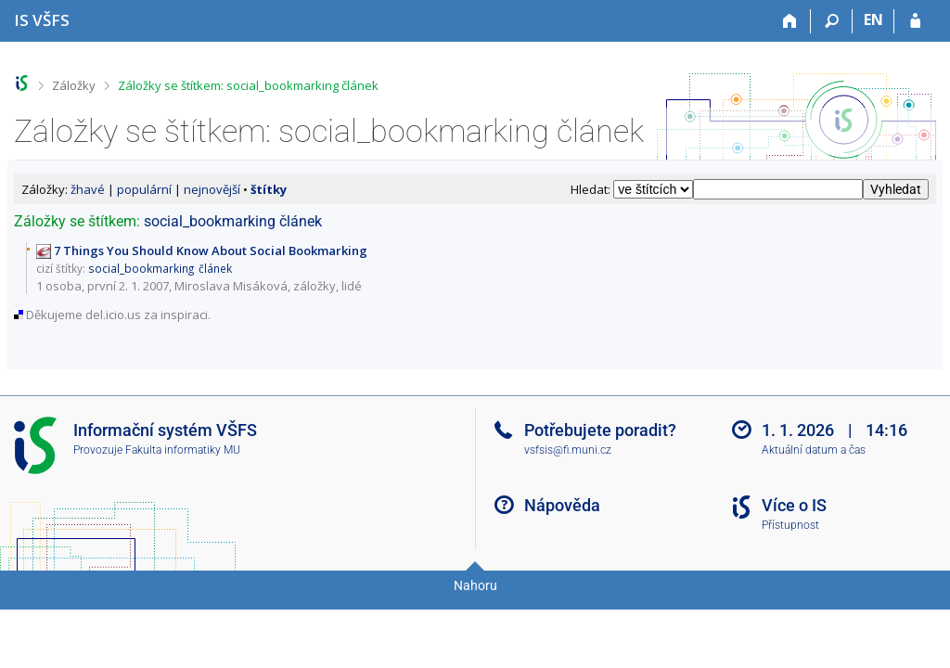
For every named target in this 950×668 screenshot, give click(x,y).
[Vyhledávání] (832, 21)
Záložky (74, 85)
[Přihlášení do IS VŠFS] (915, 21)
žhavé (88, 189)
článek (300, 221)
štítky (268, 189)
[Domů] (790, 21)
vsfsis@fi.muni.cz (567, 449)
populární (144, 189)
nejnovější (212, 189)
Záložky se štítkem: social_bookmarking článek (248, 85)
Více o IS (794, 505)
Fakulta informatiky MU (182, 449)
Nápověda (562, 505)
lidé (351, 285)
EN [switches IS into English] (873, 19)
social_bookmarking (210, 221)
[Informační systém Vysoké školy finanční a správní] (42, 20)
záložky (314, 285)
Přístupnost (790, 525)
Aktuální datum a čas (814, 449)
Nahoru (475, 585)
